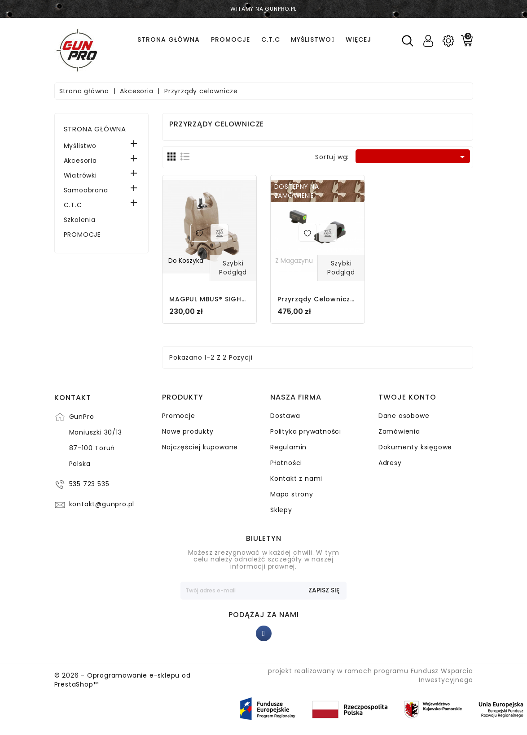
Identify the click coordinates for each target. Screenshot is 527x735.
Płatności (286, 462)
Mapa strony (291, 494)
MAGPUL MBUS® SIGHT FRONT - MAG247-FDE (247, 299)
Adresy (390, 462)
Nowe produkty (187, 431)
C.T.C (73, 204)
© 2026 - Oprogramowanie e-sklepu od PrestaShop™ (122, 680)
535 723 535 (89, 484)
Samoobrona (86, 190)
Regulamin (288, 447)
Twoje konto (407, 398)
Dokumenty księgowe (415, 447)
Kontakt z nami (296, 478)
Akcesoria (80, 160)
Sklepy (281, 509)
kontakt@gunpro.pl (102, 504)
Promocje (178, 415)
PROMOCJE (82, 234)
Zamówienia (399, 431)
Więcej (358, 39)
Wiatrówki (80, 175)
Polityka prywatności (305, 431)
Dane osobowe (404, 415)
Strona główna (95, 129)
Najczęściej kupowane (200, 447)
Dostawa (285, 415)
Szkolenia (80, 219)
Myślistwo (80, 145)
